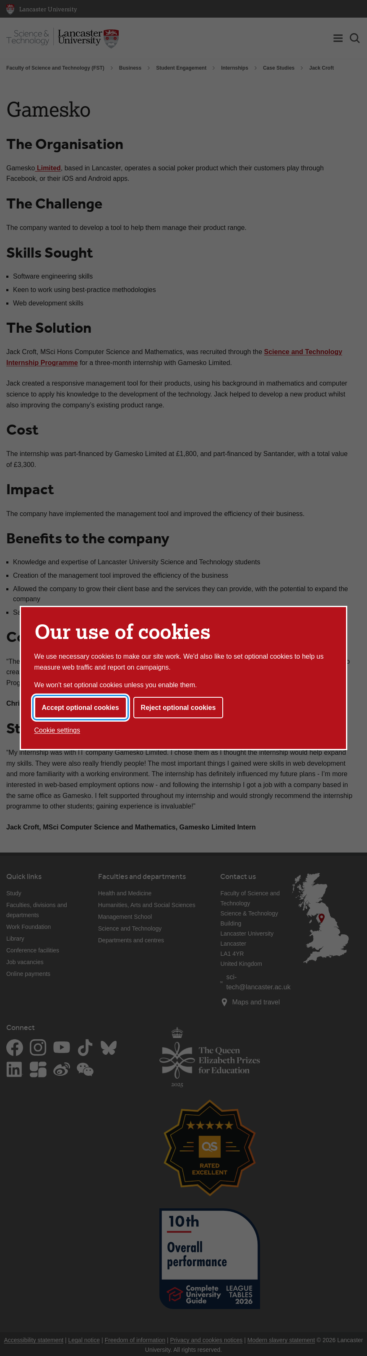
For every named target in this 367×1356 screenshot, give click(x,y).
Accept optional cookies (80, 707)
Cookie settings (57, 730)
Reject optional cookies (178, 707)
